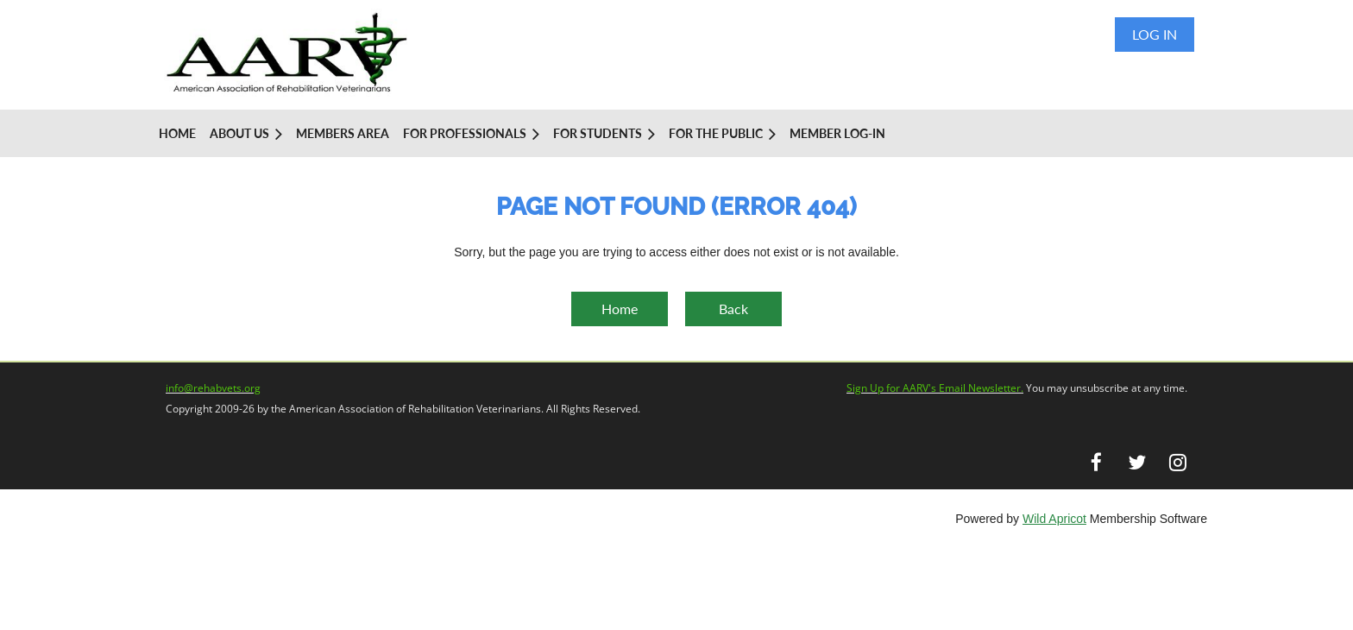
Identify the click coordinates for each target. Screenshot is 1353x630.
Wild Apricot (1054, 519)
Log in (1154, 34)
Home (619, 308)
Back (733, 308)
